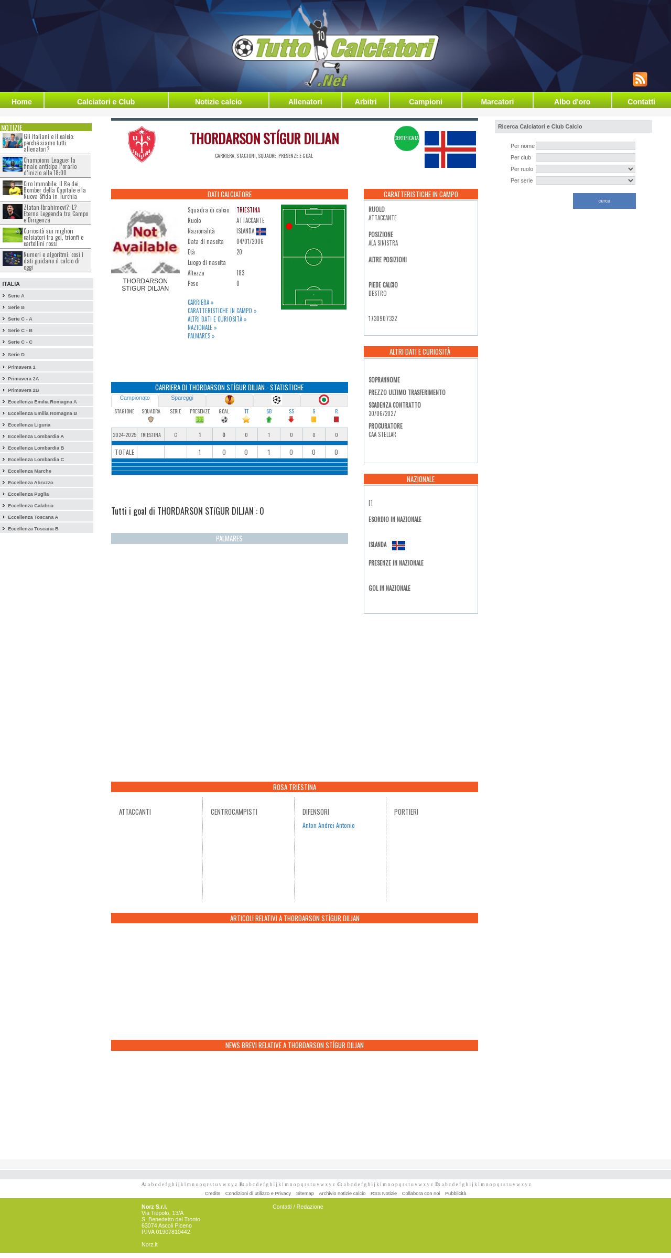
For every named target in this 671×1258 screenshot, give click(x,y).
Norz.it (150, 1244)
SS (291, 411)
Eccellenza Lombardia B (36, 448)
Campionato (134, 398)
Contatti (641, 102)
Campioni (425, 102)
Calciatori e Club (106, 102)
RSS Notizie (384, 1193)
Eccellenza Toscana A (33, 517)
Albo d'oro (572, 102)
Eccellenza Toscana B (33, 528)
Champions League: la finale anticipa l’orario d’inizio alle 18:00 (50, 166)
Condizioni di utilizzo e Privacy (258, 1193)
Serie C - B (20, 330)
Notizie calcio (218, 102)
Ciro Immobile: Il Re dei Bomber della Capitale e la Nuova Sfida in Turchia (55, 189)
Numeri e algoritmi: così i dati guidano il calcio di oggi (53, 260)
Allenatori (305, 102)
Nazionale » (202, 327)
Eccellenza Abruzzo (30, 482)
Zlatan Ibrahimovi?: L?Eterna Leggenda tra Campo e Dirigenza (56, 213)
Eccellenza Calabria (30, 505)
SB (269, 411)
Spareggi (182, 398)
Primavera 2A (23, 378)
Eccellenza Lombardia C (36, 459)
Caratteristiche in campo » (222, 310)
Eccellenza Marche (29, 471)
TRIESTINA (248, 210)
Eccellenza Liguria (29, 425)
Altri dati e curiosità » (217, 319)
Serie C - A (20, 319)
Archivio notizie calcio (342, 1193)
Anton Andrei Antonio (328, 824)
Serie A (16, 295)
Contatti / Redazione (298, 1206)
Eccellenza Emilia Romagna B (42, 413)
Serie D (16, 354)
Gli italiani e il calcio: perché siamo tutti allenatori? (49, 142)
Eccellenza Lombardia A (36, 436)
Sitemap (305, 1193)
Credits (213, 1193)
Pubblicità (455, 1193)
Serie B (16, 307)
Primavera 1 (22, 367)
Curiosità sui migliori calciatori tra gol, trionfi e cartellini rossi (53, 237)
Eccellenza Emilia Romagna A (42, 401)
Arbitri (366, 102)
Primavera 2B (23, 390)
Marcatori (497, 102)
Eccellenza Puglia (28, 494)
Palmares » (201, 336)
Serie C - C (20, 342)
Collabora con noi (421, 1193)
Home (22, 102)
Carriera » (201, 302)
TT (246, 411)
